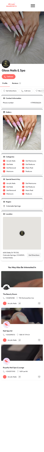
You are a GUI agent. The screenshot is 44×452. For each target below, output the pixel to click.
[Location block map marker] (21, 233)
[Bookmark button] (39, 303)
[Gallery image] (22, 132)
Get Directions (34, 255)
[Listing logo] (6, 64)
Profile (4, 83)
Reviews (16, 83)
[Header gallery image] (22, 37)
